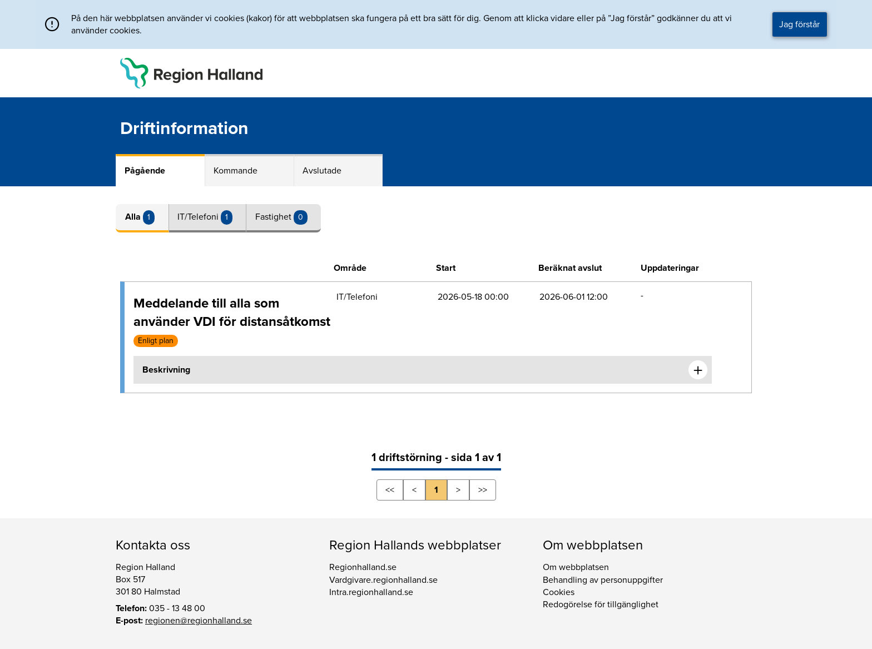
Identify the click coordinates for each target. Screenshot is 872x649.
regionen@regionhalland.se (198, 620)
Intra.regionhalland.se (371, 592)
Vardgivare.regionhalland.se (383, 580)
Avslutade (322, 170)
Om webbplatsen (576, 567)
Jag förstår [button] (799, 24)
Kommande (235, 170)
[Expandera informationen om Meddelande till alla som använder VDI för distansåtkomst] (697, 369)
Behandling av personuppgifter (603, 580)
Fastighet (274, 216)
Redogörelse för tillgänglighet (600, 604)
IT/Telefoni (199, 216)
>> (482, 490)
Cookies (558, 592)
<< (389, 490)
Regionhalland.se (363, 567)
